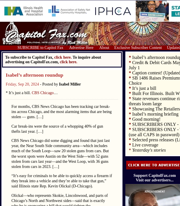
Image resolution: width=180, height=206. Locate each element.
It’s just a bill (144, 88)
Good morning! (146, 119)
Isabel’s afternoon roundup (34, 75)
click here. (68, 62)
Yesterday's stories (149, 150)
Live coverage (145, 144)
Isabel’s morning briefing (155, 114)
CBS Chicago (43, 93)
